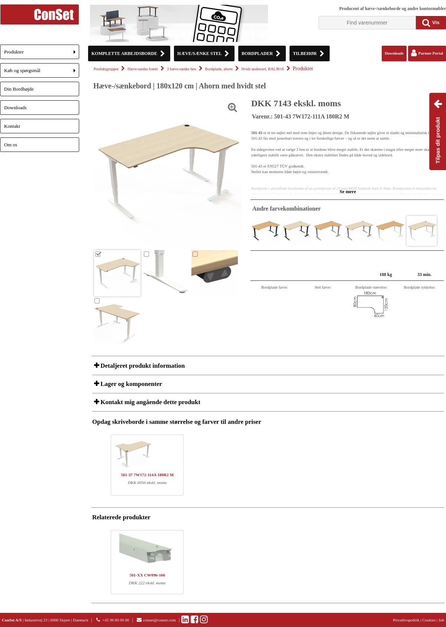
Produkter (41, 54)
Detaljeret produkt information (142, 365)
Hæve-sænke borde (142, 69)
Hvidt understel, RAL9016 (263, 69)
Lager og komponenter (130, 383)
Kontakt (12, 126)
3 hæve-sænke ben (181, 69)
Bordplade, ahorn (219, 69)
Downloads (15, 107)
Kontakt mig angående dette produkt (149, 402)
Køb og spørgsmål (41, 73)
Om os (10, 144)
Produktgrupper (106, 69)
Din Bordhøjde (19, 89)
